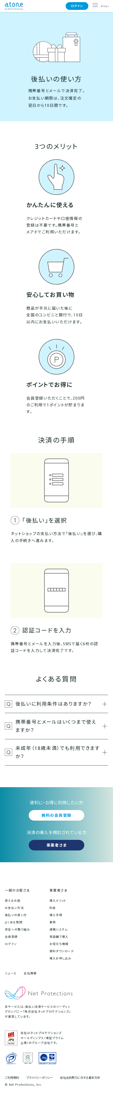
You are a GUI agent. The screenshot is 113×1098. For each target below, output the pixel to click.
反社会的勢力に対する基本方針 (80, 1077)
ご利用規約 (12, 1077)
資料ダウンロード (61, 951)
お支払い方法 (14, 908)
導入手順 (55, 915)
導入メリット (57, 901)
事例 (52, 922)
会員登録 (11, 937)
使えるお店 (13, 901)
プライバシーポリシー (39, 1077)
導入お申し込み (60, 958)
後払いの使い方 (16, 915)
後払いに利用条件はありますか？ (61, 704)
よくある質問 (13, 922)
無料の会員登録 (56, 815)
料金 (52, 908)
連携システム (58, 929)
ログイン (77, 6)
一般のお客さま (17, 890)
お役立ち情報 (59, 944)
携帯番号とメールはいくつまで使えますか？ (61, 726)
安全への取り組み (17, 929)
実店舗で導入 (59, 937)
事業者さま (56, 845)
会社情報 (30, 973)
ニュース (10, 973)
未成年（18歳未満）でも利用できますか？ (61, 752)
